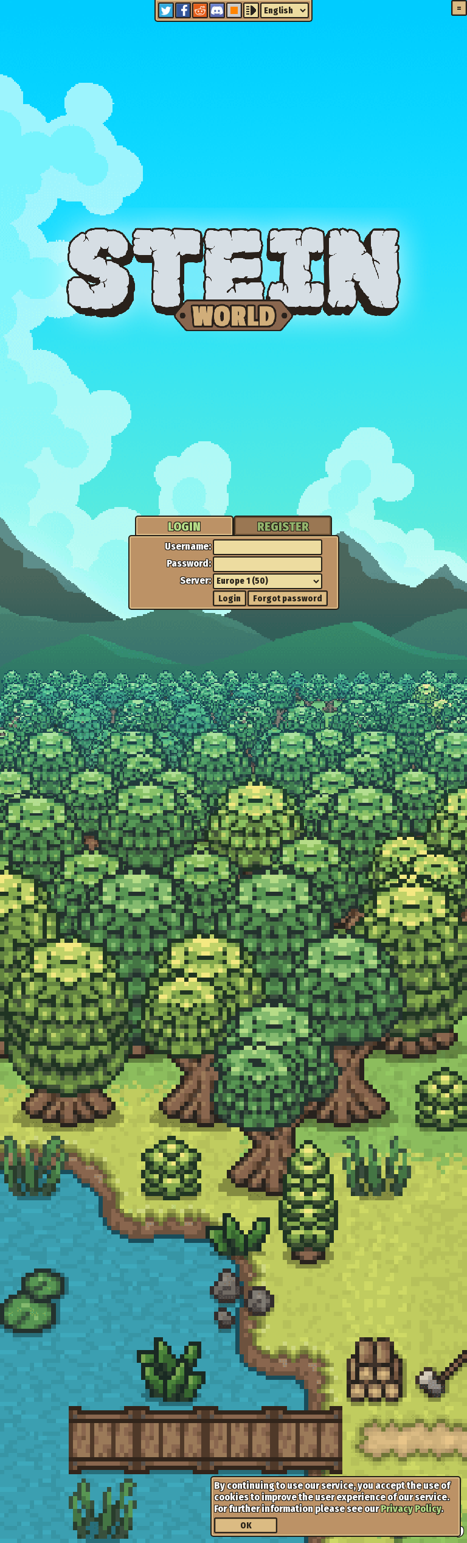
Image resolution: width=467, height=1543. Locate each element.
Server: (195, 580)
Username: (188, 546)
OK (246, 1525)
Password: (189, 563)
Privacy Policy (411, 1508)
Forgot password (287, 598)
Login (229, 598)
